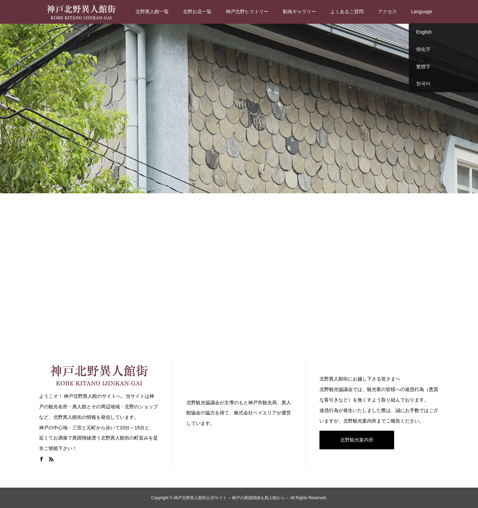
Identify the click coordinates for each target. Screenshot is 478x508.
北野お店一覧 (197, 11)
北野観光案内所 (356, 440)
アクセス (387, 11)
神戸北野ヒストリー (247, 11)
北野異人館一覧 (152, 11)
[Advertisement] (239, 274)
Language (421, 11)
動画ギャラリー (299, 11)
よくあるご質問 (347, 11)
